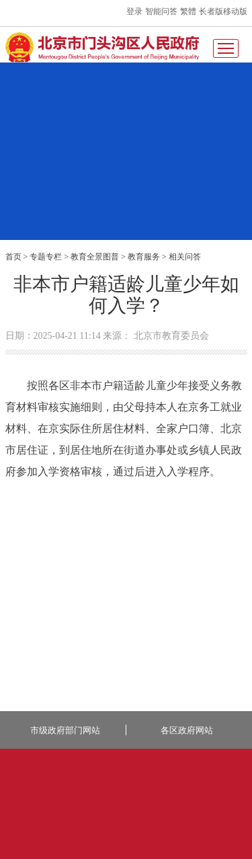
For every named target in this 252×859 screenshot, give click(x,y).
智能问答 (161, 11)
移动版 (235, 11)
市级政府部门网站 (65, 730)
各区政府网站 (187, 730)
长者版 (211, 11)
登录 (134, 11)
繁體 (188, 11)
